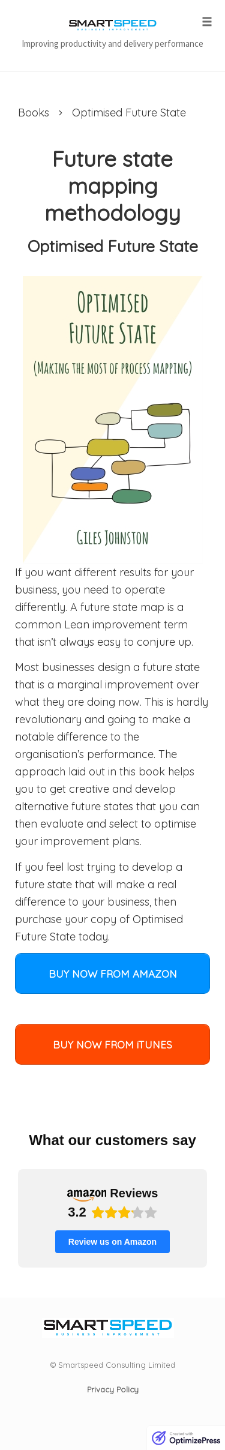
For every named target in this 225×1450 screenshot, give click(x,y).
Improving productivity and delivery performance (112, 43)
